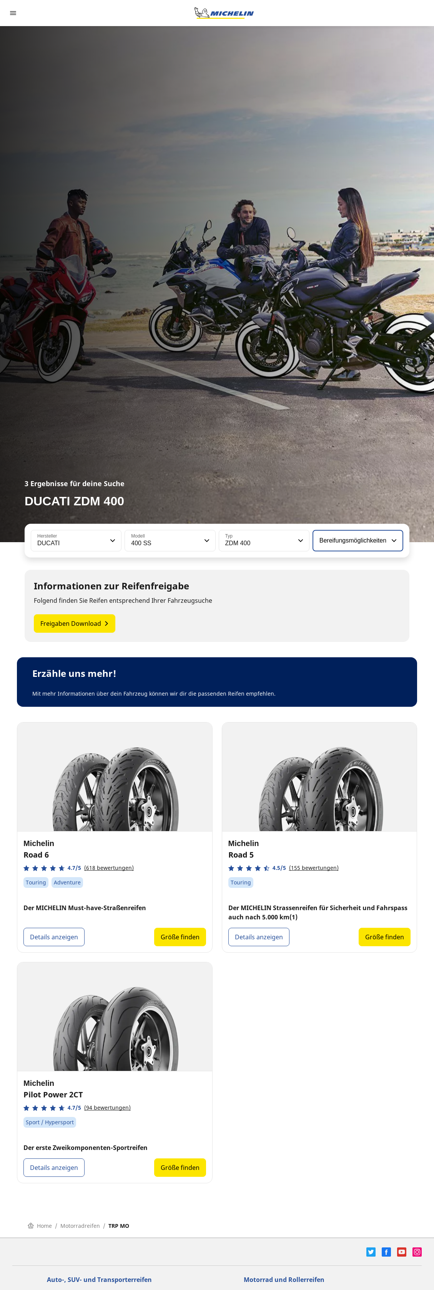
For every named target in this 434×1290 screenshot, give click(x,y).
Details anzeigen (54, 937)
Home (40, 1225)
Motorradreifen (80, 1225)
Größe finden (180, 937)
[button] (112, 540)
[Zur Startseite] (224, 13)
